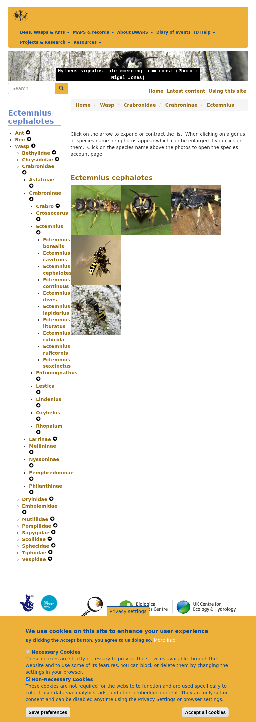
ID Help (204, 32)
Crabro (45, 206)
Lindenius (48, 399)
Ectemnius (49, 226)
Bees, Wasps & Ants (45, 32)
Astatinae (41, 179)
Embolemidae (39, 506)
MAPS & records (93, 32)
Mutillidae (36, 519)
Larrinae (41, 439)
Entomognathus (56, 372)
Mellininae (42, 446)
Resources (88, 42)
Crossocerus (52, 213)
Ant (20, 133)
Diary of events (173, 32)
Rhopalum (49, 426)
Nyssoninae (44, 459)
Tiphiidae (35, 552)
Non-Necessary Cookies (62, 687)
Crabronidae (38, 166)
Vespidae (35, 559)
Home (155, 91)
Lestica (45, 386)
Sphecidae (36, 546)
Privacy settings (128, 619)
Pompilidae (37, 526)
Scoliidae (34, 539)
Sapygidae (36, 532)
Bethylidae (37, 153)
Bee (21, 139)
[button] (26, 66)
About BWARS (135, 32)
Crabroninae (45, 193)
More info (164, 648)
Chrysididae (38, 159)
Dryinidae (35, 499)
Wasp (23, 146)
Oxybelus (48, 412)
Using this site (227, 91)
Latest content (186, 91)
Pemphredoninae (51, 472)
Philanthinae (45, 486)
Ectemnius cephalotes (112, 178)
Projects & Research (45, 42)
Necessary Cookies (55, 660)
